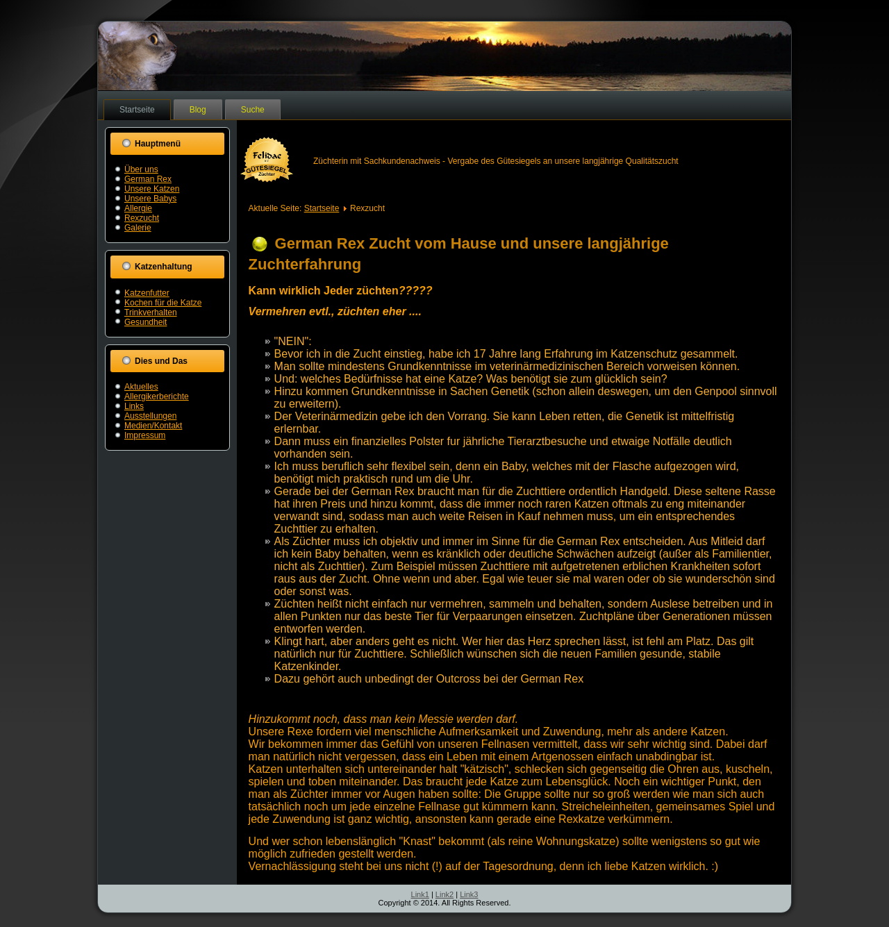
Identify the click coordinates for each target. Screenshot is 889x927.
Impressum (144, 435)
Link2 (444, 894)
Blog (198, 110)
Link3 (469, 894)
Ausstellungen (150, 416)
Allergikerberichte (156, 396)
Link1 (420, 894)
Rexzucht (141, 218)
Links (134, 406)
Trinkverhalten (150, 312)
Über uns (141, 169)
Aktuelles (141, 387)
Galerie (137, 228)
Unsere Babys (150, 198)
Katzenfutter (146, 293)
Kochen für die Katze (162, 303)
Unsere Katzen (151, 189)
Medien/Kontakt (153, 426)
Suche (253, 110)
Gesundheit (145, 322)
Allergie (138, 208)
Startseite (137, 110)
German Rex (148, 179)
